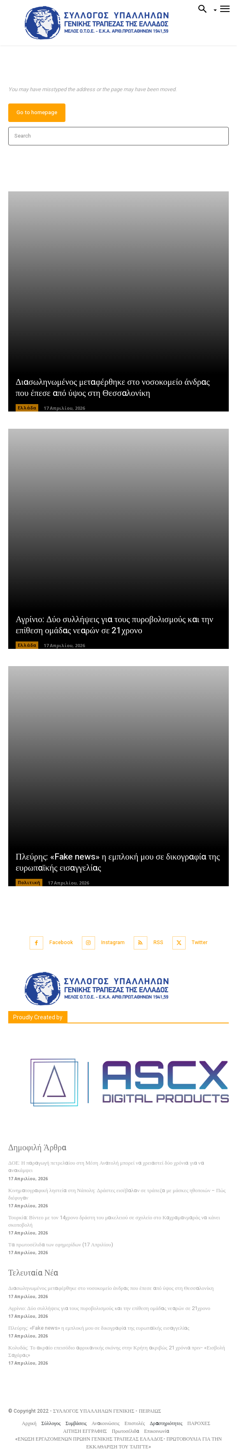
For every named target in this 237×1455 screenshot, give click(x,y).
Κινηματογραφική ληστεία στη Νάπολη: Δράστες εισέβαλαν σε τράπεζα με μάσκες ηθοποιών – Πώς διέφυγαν (116, 1194)
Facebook (61, 942)
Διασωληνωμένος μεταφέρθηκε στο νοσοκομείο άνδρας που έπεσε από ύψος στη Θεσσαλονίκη (112, 388)
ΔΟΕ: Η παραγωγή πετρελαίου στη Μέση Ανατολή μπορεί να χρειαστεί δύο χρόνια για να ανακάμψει (106, 1166)
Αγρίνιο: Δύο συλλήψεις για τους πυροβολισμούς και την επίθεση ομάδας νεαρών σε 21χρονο (114, 625)
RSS (158, 942)
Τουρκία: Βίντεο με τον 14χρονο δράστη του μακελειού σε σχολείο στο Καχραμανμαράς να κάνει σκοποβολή (114, 1221)
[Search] (220, 136)
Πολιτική (29, 882)
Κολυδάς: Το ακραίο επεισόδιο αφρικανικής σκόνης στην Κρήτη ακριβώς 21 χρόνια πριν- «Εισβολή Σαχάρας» (116, 1351)
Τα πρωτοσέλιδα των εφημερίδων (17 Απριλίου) (60, 1244)
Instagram (113, 942)
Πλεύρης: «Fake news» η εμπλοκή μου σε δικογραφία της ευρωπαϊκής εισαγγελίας (118, 862)
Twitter (199, 942)
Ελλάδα (27, 408)
